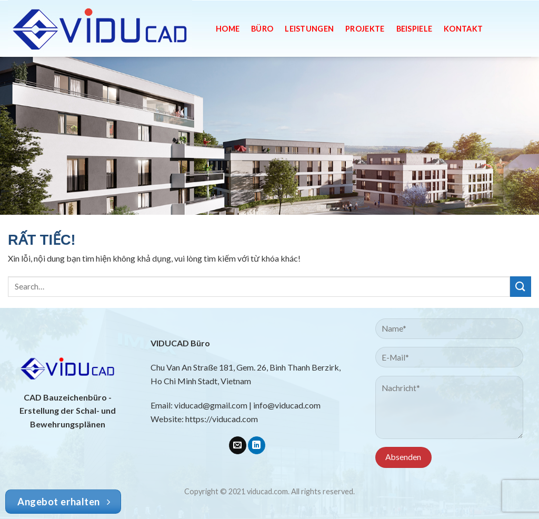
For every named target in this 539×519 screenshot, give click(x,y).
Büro (262, 28)
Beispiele (414, 28)
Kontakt (463, 28)
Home (227, 28)
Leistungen (309, 28)
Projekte (364, 28)
